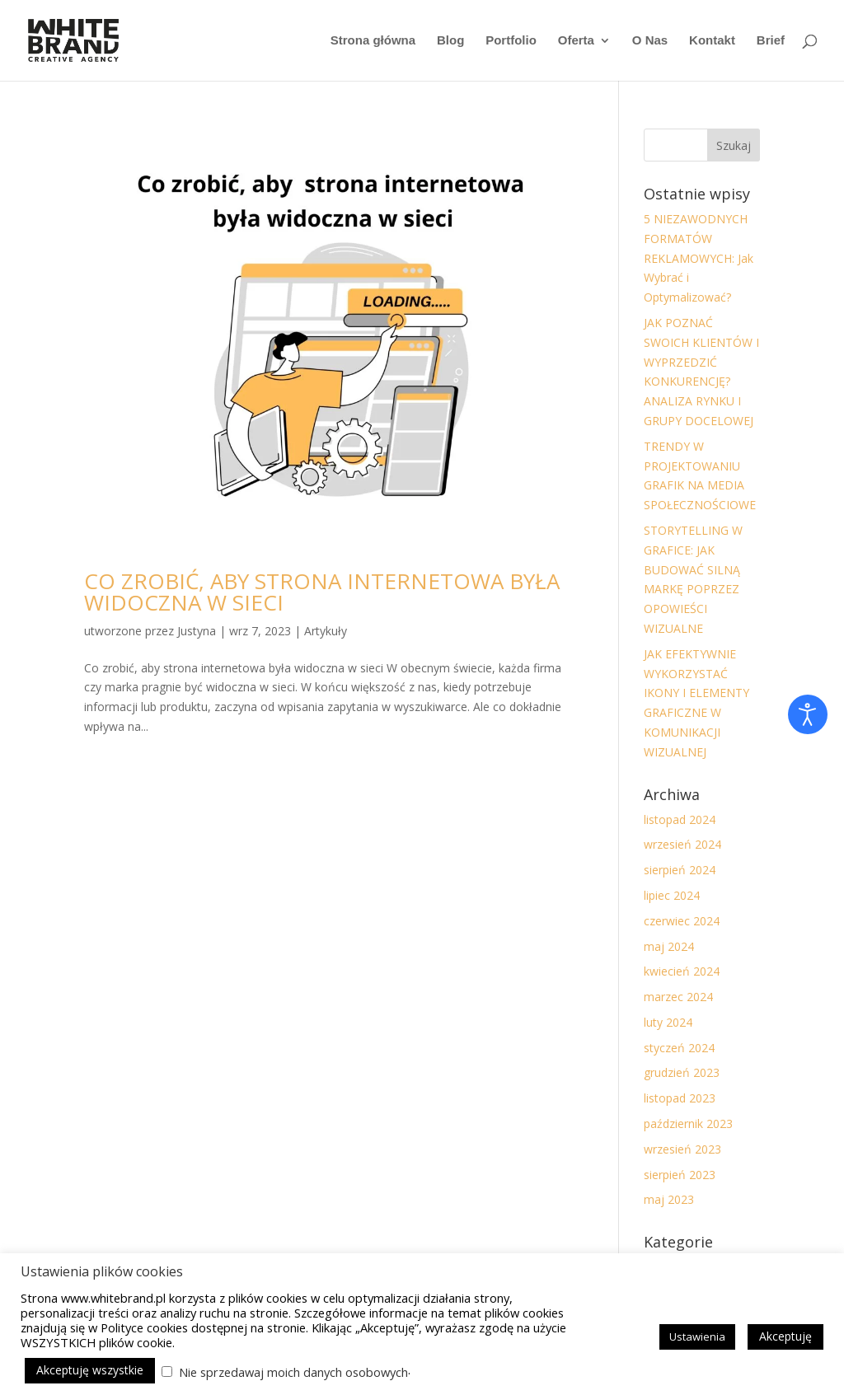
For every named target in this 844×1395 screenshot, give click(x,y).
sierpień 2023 (679, 1174)
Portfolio (511, 41)
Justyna (196, 631)
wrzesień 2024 (682, 844)
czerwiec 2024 (682, 921)
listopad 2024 (679, 819)
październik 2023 (688, 1123)
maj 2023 (669, 1199)
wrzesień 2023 (682, 1149)
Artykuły (325, 631)
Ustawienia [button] (697, 1336)
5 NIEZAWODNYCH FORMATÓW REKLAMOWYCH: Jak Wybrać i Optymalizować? (698, 258)
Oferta (576, 41)
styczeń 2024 (679, 1048)
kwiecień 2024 (682, 971)
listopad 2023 (679, 1098)
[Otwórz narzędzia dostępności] (808, 714)
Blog (450, 41)
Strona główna (373, 41)
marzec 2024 (678, 996)
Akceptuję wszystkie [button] (89, 1370)
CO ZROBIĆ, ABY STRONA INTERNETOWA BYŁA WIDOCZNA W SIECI (322, 591)
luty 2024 (668, 1022)
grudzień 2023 (682, 1072)
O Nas (650, 41)
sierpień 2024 (679, 870)
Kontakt (712, 41)
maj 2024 (669, 946)
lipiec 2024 (672, 895)
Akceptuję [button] (785, 1336)
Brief (771, 41)
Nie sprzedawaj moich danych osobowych (293, 1372)
